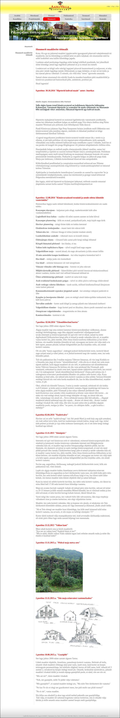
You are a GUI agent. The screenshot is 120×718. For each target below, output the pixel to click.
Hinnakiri (103, 16)
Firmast (51, 16)
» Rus (117, 6)
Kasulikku (17, 19)
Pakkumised (69, 16)
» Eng (112, 6)
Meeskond (34, 16)
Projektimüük (34, 19)
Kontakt (103, 19)
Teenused (85, 16)
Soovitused (85, 19)
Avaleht (17, 16)
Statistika (68, 19)
